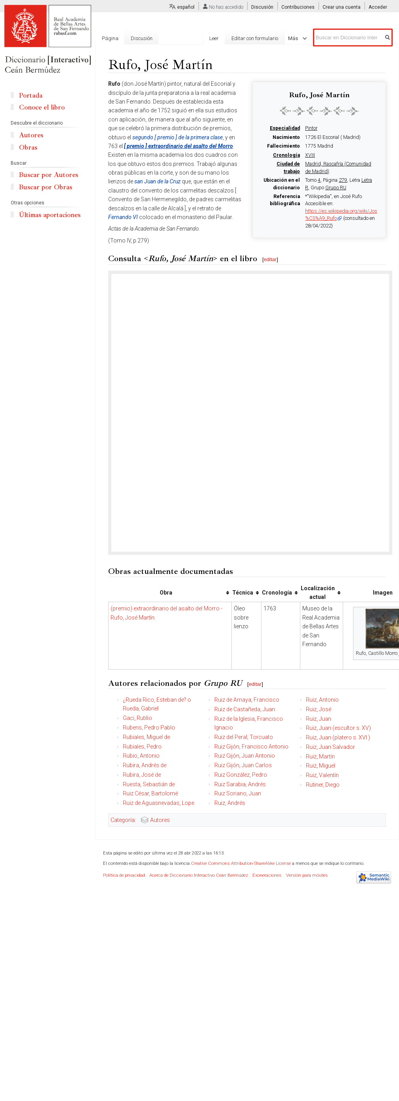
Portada (30, 95)
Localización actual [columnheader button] (318, 592)
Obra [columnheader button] (166, 592)
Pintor (311, 128)
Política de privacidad (124, 875)
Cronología (286, 155)
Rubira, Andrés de (144, 765)
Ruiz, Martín (320, 756)
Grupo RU (335, 188)
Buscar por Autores (48, 174)
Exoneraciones (266, 875)
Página (110, 38)
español (186, 7)
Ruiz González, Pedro (240, 775)
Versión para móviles (307, 875)
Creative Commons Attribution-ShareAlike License (241, 863)
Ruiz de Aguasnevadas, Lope (158, 803)
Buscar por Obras (45, 187)
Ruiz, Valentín (322, 775)
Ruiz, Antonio (322, 700)
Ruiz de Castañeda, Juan (244, 709)
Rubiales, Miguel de (146, 737)
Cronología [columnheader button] (277, 592)
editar (270, 259)
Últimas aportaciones (49, 215)
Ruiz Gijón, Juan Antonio (244, 756)
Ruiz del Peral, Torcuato (243, 737)
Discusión (262, 7)
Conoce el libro (42, 107)
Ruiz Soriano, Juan (237, 793)
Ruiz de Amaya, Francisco (246, 700)
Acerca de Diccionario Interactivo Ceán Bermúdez (198, 875)
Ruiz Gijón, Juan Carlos (243, 765)
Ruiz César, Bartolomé (150, 793)
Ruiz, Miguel (320, 765)
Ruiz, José (318, 709)
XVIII (310, 155)
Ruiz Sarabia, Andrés (240, 784)
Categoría (123, 820)
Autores (160, 820)
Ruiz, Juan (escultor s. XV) (338, 728)
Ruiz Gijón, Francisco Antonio (251, 746)
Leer (222, 38)
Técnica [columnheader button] (242, 592)
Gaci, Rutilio (137, 718)
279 (343, 180)
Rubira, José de (142, 775)
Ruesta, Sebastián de (149, 784)
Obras (28, 147)
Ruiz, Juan (318, 719)
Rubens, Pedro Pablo (149, 727)
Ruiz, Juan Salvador (330, 747)
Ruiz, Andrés (229, 803)
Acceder (377, 7)
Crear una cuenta (342, 7)
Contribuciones (298, 7)
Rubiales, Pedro (142, 746)
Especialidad (285, 128)
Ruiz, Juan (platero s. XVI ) (338, 737)
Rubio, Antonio (141, 756)
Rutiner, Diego (323, 784)
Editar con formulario (263, 38)
